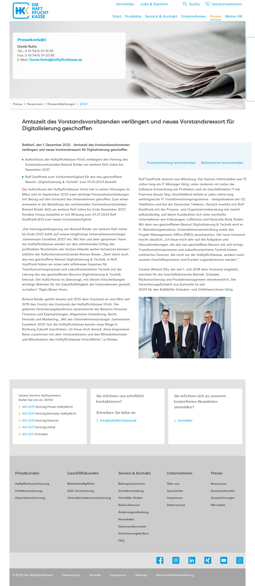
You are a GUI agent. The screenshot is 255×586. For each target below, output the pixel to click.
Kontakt (95, 575)
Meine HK (233, 16)
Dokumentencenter (132, 526)
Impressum (175, 497)
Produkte (133, 16)
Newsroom (35, 104)
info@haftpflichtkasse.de (118, 420)
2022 (83, 104)
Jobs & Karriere (154, 4)
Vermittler (125, 4)
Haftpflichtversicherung (32, 483)
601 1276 (28, 420)
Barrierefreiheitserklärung (175, 575)
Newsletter (126, 519)
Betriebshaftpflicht (80, 483)
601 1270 (28, 407)
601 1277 (28, 427)
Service (227, 4)
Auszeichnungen (223, 497)
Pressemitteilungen (61, 104)
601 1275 (28, 413)
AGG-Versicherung (80, 491)
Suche (194, 4)
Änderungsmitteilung (133, 512)
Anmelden (185, 420)
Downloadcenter (223, 491)
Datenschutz (176, 505)
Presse (215, 16)
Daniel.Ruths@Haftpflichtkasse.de (55, 60)
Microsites (218, 505)
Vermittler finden (130, 497)
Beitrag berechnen (131, 483)
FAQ (121, 540)
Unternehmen (193, 16)
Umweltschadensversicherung (89, 497)
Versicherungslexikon (133, 533)
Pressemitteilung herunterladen (171, 162)
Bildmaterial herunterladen (222, 162)
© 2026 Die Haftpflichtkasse (33, 575)
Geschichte (175, 491)
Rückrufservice (129, 505)
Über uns (173, 483)
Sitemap (141, 575)
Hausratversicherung (30, 497)
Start (116, 16)
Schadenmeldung (130, 491)
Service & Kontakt (161, 16)
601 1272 (28, 434)
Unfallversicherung (28, 491)
